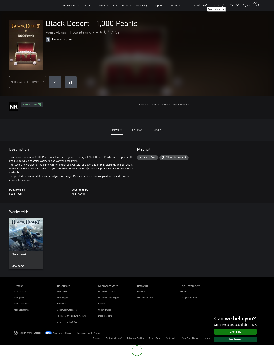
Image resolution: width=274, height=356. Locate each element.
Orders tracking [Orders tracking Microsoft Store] (105, 309)
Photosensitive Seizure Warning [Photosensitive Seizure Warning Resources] (71, 315)
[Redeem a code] (71, 82)
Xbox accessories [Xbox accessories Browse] (21, 309)
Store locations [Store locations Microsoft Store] (105, 315)
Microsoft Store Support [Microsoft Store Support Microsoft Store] (109, 297)
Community (141, 5)
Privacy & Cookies (135, 338)
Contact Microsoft (114, 338)
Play (114, 5)
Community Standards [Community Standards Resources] (67, 309)
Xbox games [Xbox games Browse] (19, 297)
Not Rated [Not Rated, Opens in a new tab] (32, 104)
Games (86, 5)
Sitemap (96, 338)
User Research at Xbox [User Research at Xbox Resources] (67, 322)
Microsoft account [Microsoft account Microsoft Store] (106, 291)
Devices (102, 5)
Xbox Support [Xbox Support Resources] (63, 297)
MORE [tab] (157, 130)
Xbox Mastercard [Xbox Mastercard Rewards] (145, 297)
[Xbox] (52, 5)
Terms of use (154, 338)
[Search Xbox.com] (219, 5)
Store (125, 5)
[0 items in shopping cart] (234, 4)
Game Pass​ (69, 5)
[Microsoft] (27, 5)
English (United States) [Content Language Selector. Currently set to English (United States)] (30, 332)
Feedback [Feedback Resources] (61, 303)
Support (159, 5)
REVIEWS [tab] (137, 130)
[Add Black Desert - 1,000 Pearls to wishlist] (55, 82)
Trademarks (171, 338)
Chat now (235, 331)
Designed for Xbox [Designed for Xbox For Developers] (188, 297)
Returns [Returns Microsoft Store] (101, 303)
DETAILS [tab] (117, 130)
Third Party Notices (190, 338)
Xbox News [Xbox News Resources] (62, 291)
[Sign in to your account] (250, 5)
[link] (26, 243)
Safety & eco (210, 338)
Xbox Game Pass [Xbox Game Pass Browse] (21, 303)
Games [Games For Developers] (183, 291)
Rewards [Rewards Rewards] (141, 291)
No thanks (235, 339)
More (174, 5)
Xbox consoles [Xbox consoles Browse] (20, 291)
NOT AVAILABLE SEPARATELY (28, 82)
